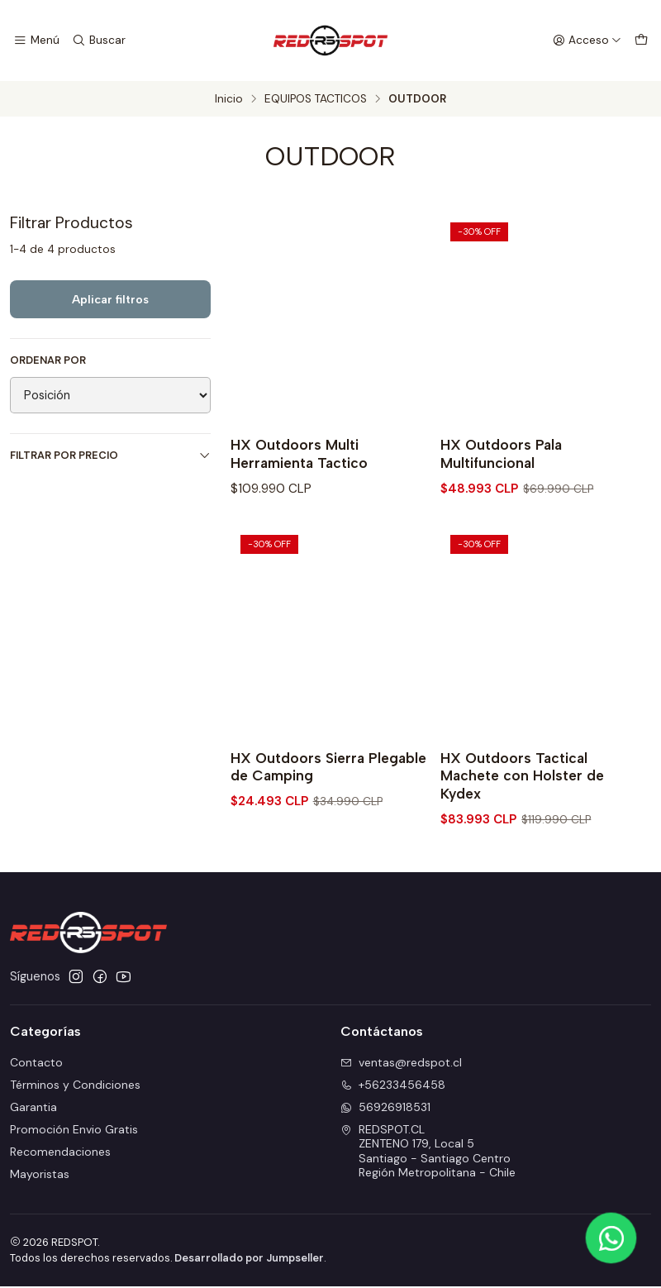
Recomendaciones (60, 1153)
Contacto (36, 1064)
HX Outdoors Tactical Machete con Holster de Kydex (522, 777)
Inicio (229, 99)
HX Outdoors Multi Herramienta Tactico (300, 454)
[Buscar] (96, 40)
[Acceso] (587, 40)
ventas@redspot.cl (401, 1064)
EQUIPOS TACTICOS (315, 99)
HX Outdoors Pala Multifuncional (502, 454)
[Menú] (36, 40)
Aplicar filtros (110, 299)
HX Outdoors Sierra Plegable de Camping (330, 767)
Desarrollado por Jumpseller (249, 1259)
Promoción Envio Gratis (74, 1130)
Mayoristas (39, 1174)
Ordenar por (48, 360)
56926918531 (385, 1108)
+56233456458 (392, 1086)
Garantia (33, 1108)
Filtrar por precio (110, 455)
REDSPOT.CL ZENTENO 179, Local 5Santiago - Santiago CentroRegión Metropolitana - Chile (428, 1152)
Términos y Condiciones (75, 1086)
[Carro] (641, 40)
